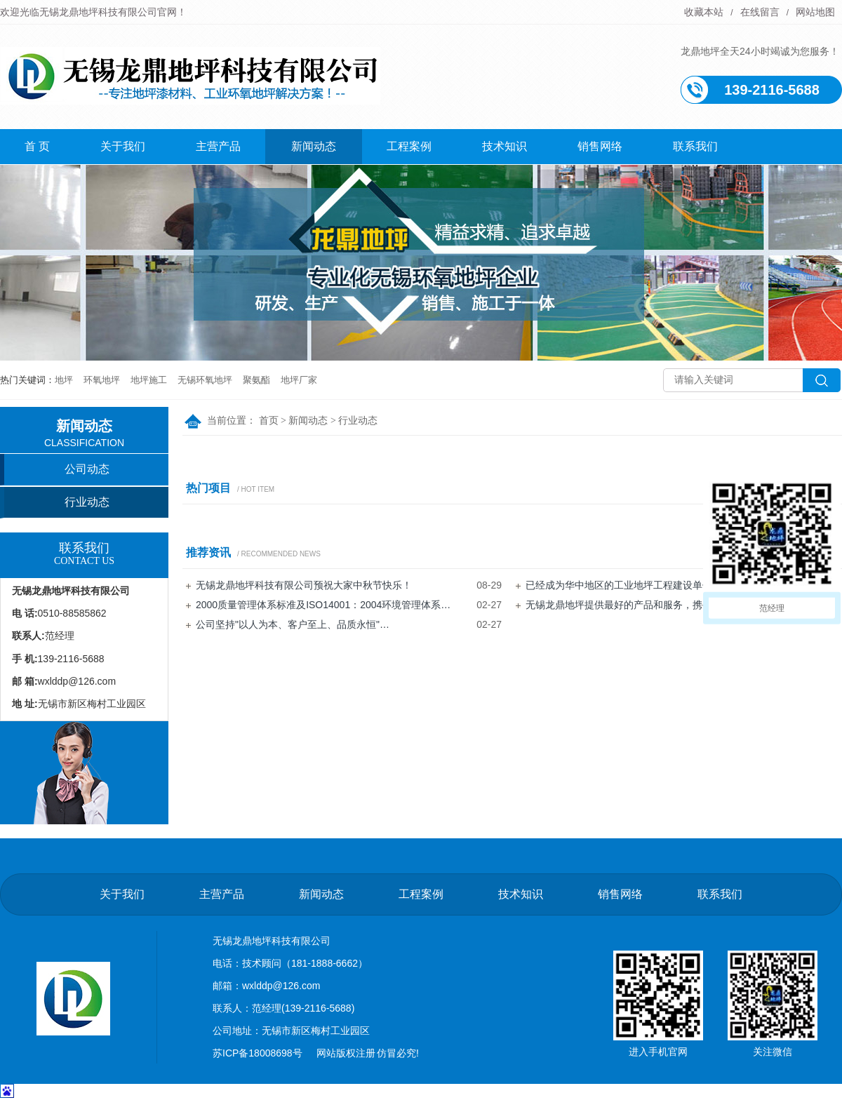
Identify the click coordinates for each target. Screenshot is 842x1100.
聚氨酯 (256, 380)
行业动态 (357, 420)
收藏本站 (703, 12)
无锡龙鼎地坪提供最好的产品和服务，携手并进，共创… (648, 604)
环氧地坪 (101, 380)
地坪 (64, 380)
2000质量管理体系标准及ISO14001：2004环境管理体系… (323, 604)
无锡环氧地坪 (205, 380)
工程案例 (409, 146)
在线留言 (760, 12)
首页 (269, 420)
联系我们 (695, 146)
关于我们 (122, 146)
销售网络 (599, 146)
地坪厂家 (299, 380)
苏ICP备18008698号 (257, 1053)
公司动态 (87, 469)
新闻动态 (313, 146)
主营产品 (218, 146)
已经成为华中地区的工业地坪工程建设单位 (619, 585)
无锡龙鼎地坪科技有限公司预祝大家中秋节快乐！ (304, 585)
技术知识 (504, 146)
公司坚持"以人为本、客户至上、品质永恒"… (292, 624)
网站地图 (815, 12)
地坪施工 (149, 380)
